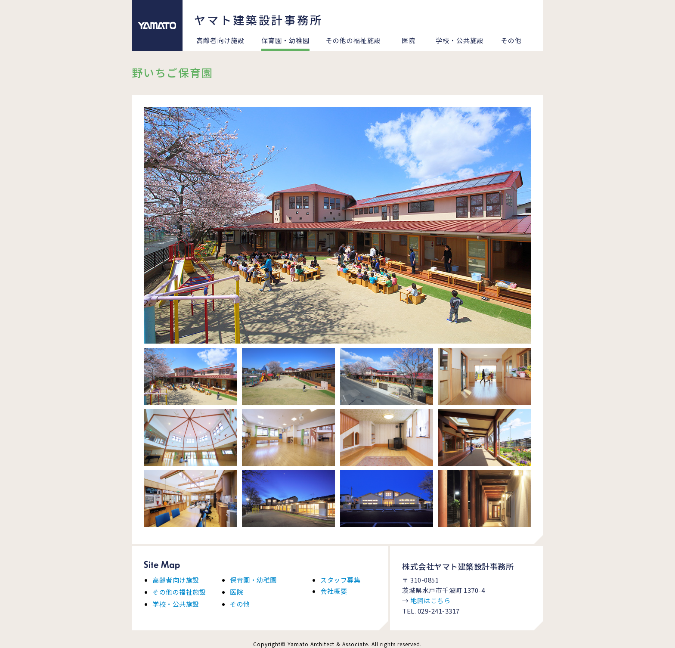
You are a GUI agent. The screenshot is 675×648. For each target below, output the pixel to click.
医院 (408, 40)
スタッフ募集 (340, 579)
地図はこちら (430, 600)
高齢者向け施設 (220, 40)
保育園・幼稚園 (285, 40)
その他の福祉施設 (353, 40)
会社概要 (333, 590)
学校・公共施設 (460, 40)
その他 (511, 40)
